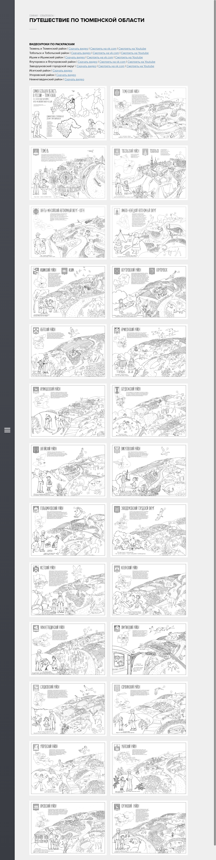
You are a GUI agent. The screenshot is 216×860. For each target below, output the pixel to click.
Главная (33, 15)
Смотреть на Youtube (132, 48)
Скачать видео (78, 48)
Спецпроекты (47, 15)
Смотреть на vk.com (103, 48)
